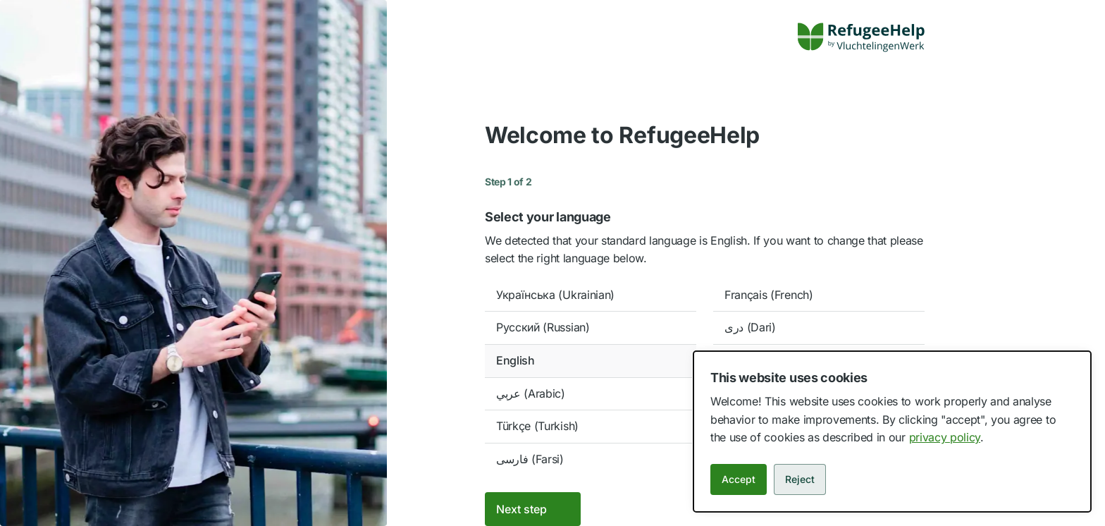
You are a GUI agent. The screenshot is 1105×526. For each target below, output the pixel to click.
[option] (590, 295)
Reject (800, 479)
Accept (738, 479)
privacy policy (945, 437)
